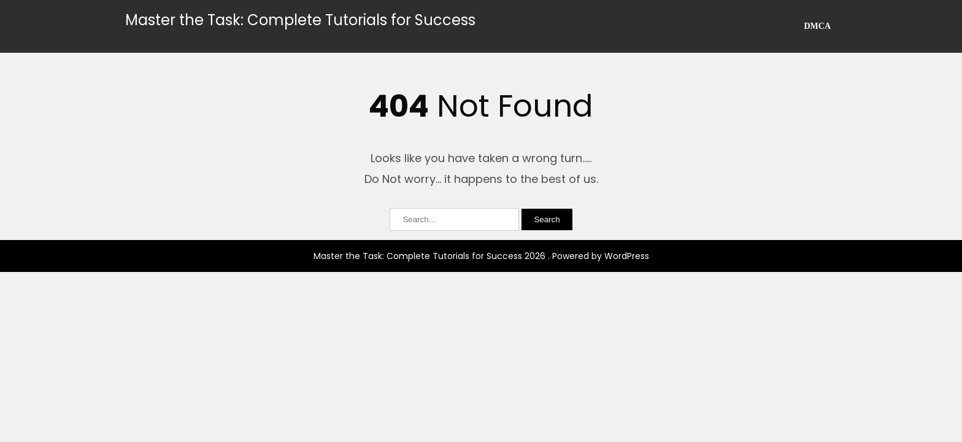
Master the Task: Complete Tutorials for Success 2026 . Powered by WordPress (481, 256)
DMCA (817, 26)
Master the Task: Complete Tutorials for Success (300, 20)
